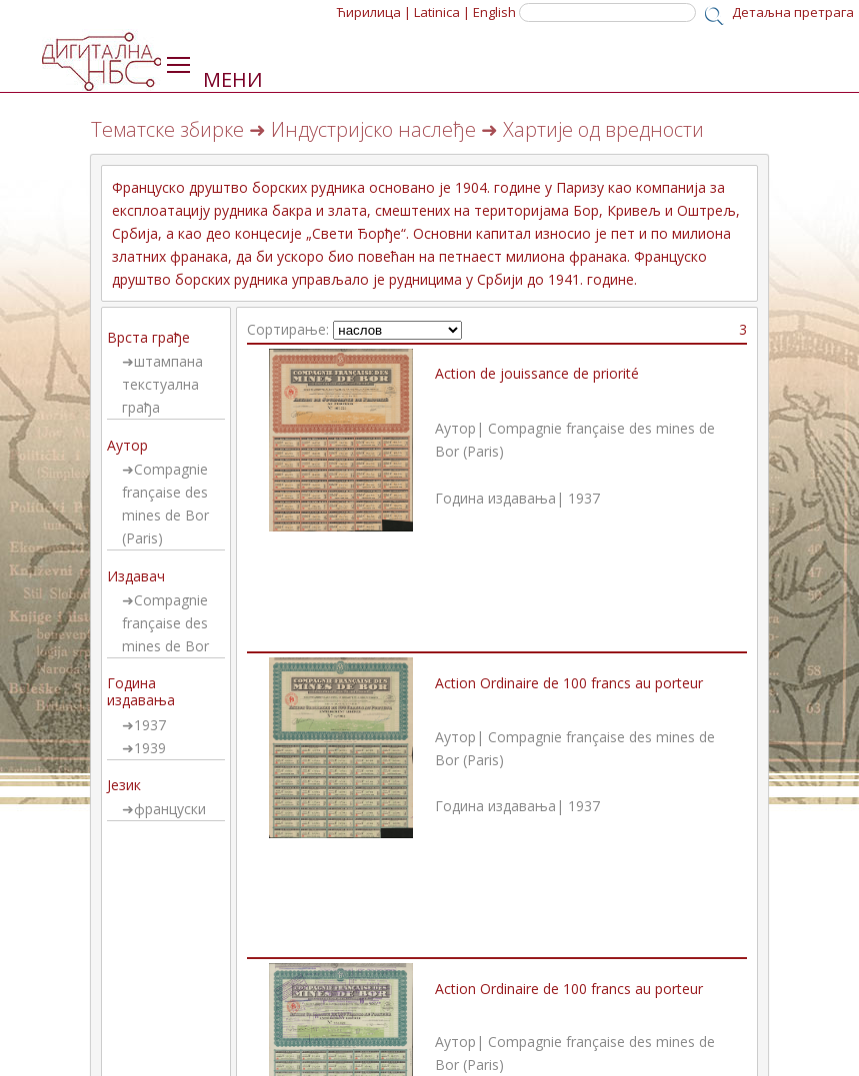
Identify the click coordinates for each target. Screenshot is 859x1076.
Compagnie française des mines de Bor (165, 622)
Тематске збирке (167, 129)
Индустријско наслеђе (373, 129)
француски (170, 808)
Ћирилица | (374, 12)
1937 (150, 724)
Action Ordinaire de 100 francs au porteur (569, 682)
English (494, 12)
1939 (150, 747)
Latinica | (442, 12)
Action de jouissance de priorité (537, 373)
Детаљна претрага (793, 12)
